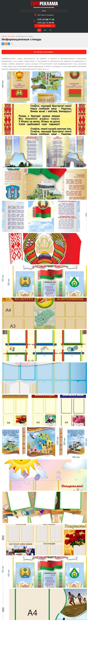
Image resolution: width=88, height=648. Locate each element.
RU (39, 30)
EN (45, 30)
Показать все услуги (44, 52)
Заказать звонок (45, 26)
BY (50, 30)
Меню (44, 11)
